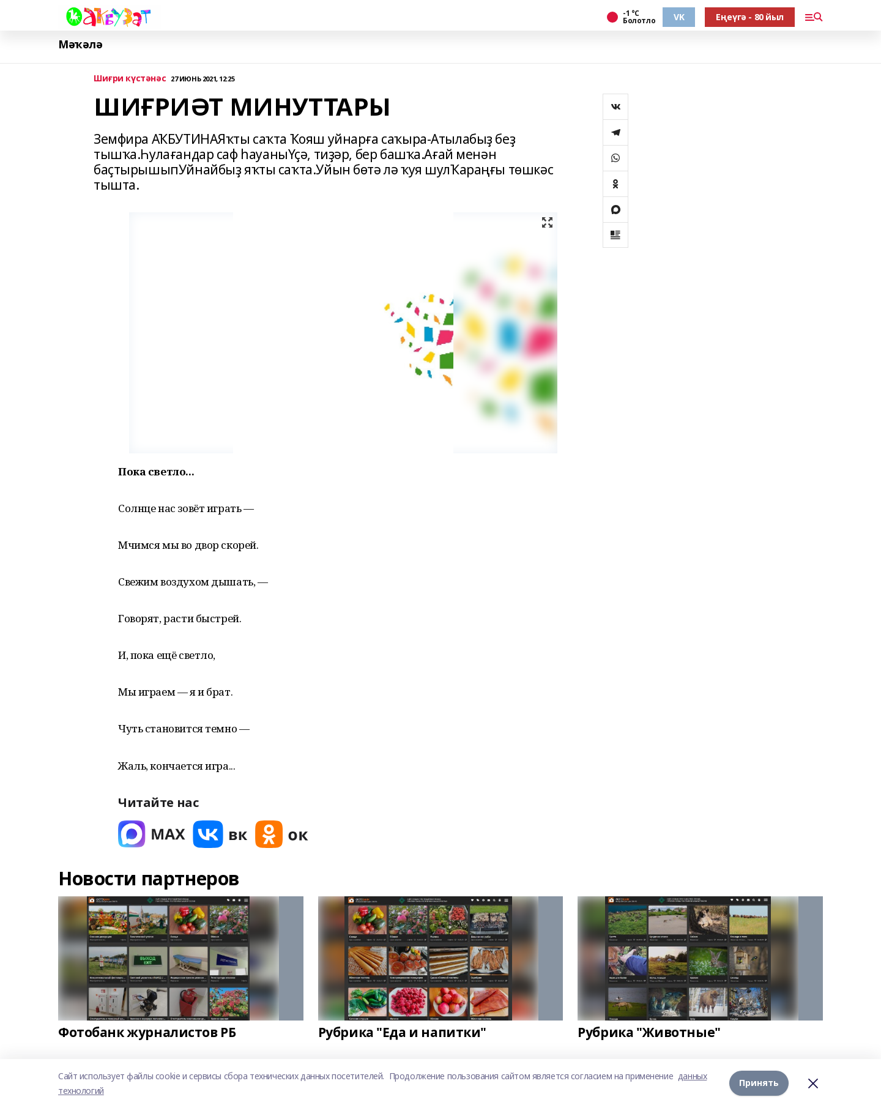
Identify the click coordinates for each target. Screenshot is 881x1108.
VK (679, 17)
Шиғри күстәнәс (130, 78)
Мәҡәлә (80, 44)
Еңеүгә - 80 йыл (750, 17)
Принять (759, 1083)
